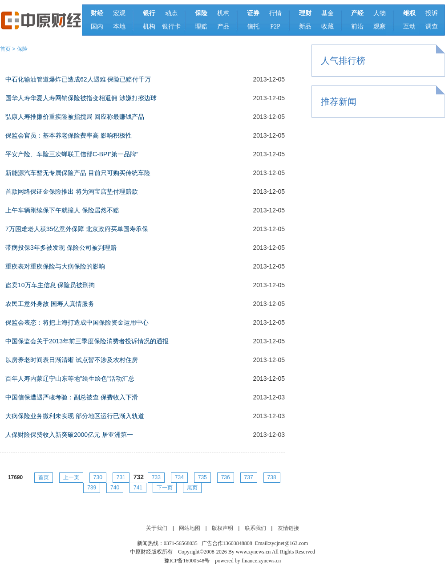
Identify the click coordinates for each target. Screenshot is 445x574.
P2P (275, 26)
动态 (171, 13)
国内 (97, 26)
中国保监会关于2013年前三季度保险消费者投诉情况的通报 (87, 341)
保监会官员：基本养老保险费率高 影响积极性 (68, 135)
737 (248, 477)
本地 (119, 26)
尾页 (192, 487)
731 (121, 477)
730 (97, 477)
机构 (149, 26)
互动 (409, 26)
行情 (275, 13)
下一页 (165, 487)
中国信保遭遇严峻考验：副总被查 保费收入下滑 (71, 397)
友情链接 (288, 528)
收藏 (327, 26)
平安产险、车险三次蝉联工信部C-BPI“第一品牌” (71, 154)
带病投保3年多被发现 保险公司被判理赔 (61, 247)
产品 (223, 26)
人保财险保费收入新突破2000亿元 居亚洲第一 (69, 434)
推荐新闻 (338, 101)
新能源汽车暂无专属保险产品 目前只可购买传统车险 (77, 172)
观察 (379, 26)
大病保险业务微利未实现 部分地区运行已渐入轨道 (74, 415)
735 (202, 477)
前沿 (357, 26)
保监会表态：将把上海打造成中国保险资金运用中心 (77, 322)
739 (91, 487)
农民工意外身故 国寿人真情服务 (49, 303)
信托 (253, 26)
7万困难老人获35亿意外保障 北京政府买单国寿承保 (76, 228)
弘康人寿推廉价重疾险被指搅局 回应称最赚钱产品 (74, 116)
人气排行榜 (343, 60)
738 (271, 477)
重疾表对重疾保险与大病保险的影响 (55, 266)
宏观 (119, 13)
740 (114, 487)
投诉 (431, 13)
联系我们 (255, 528)
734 (179, 477)
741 (138, 487)
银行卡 (171, 26)
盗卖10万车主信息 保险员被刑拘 (50, 285)
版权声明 (222, 528)
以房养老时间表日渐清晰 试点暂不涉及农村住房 (71, 359)
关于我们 (156, 528)
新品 (305, 26)
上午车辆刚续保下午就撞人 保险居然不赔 (62, 210)
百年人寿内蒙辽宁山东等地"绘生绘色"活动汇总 (69, 378)
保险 (22, 49)
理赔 (201, 26)
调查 (431, 26)
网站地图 (189, 528)
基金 (327, 13)
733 (156, 477)
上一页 (71, 477)
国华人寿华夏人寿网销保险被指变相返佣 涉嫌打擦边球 (81, 98)
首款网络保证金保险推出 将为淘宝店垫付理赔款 (71, 191)
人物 (379, 13)
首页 (5, 49)
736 (225, 477)
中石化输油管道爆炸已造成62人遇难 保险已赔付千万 (78, 79)
